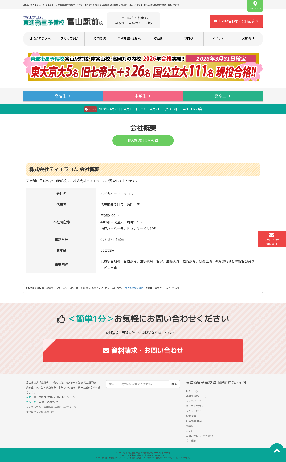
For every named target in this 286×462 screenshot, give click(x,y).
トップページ (193, 401)
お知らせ (248, 38)
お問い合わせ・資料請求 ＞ (236, 21)
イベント (218, 38)
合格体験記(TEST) (196, 396)
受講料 (158, 38)
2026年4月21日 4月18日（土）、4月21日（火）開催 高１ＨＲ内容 (143, 109)
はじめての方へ (40, 38)
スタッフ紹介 (69, 38)
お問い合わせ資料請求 (272, 239)
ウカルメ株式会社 (134, 288)
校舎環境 (99, 38)
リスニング (192, 391)
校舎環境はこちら (143, 140)
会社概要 (191, 440)
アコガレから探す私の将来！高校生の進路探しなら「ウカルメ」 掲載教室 (143, 453)
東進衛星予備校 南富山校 (40, 412)
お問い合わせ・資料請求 (199, 435)
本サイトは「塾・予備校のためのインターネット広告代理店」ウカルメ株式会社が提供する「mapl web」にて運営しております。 (143, 457)
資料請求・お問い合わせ (143, 350)
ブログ (188, 38)
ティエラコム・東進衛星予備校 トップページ (51, 407)
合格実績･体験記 (129, 38)
